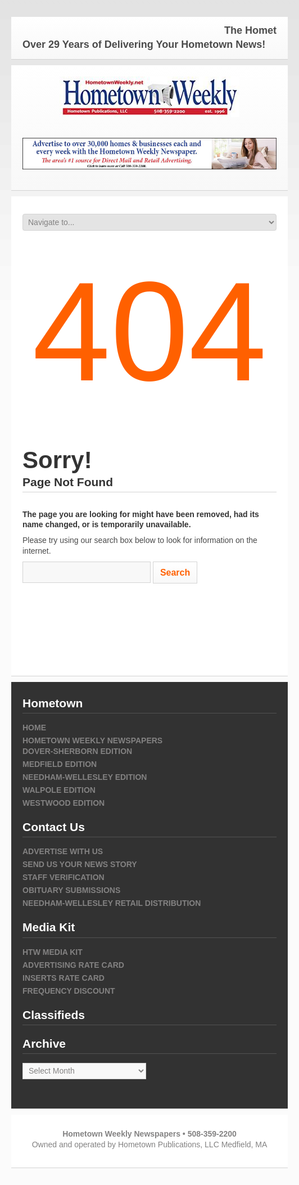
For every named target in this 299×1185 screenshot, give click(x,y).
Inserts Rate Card (63, 977)
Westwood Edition (63, 802)
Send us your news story (79, 864)
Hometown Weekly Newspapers (92, 740)
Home (34, 727)
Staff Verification (63, 877)
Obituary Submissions (71, 890)
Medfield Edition (59, 764)
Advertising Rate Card (73, 964)
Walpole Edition (59, 790)
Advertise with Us (62, 851)
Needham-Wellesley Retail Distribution (111, 903)
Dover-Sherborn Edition (77, 751)
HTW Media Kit (52, 952)
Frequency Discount (68, 990)
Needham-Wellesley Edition (84, 777)
